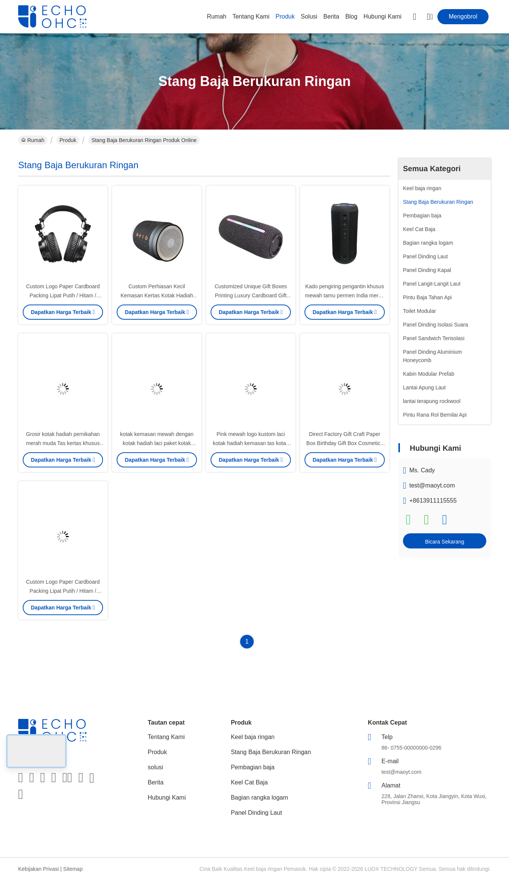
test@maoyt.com (432, 485)
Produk (285, 16)
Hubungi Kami (383, 16)
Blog (351, 16)
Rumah (216, 16)
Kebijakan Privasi (38, 869)
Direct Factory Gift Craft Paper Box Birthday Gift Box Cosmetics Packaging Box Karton (344, 443)
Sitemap (73, 869)
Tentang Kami (251, 16)
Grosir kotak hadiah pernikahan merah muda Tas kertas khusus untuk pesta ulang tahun (63, 443)
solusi (309, 16)
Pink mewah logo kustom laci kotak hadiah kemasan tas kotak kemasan (251, 443)
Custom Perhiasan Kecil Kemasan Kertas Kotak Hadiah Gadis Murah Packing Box (156, 295)
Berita (331, 16)
